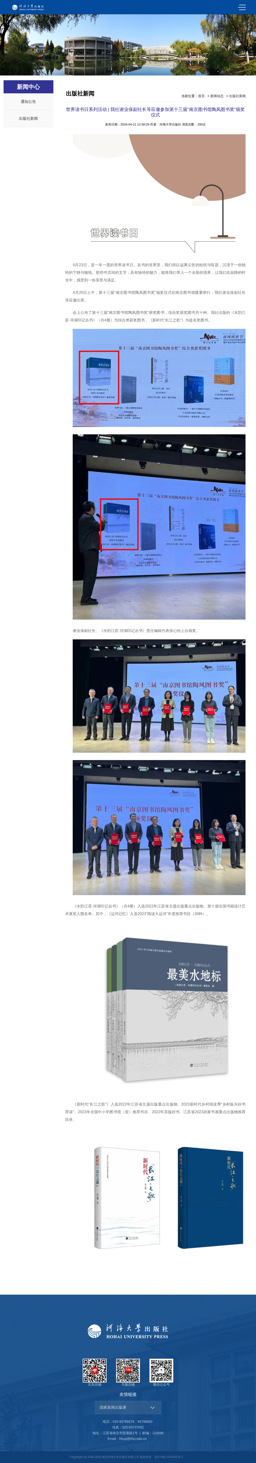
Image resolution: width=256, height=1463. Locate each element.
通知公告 (28, 102)
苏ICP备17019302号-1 (168, 1457)
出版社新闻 (28, 118)
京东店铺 (95, 1372)
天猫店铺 (128, 1372)
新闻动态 (217, 96)
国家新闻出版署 (113, 1407)
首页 (201, 96)
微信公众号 (161, 1372)
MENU (242, 7)
